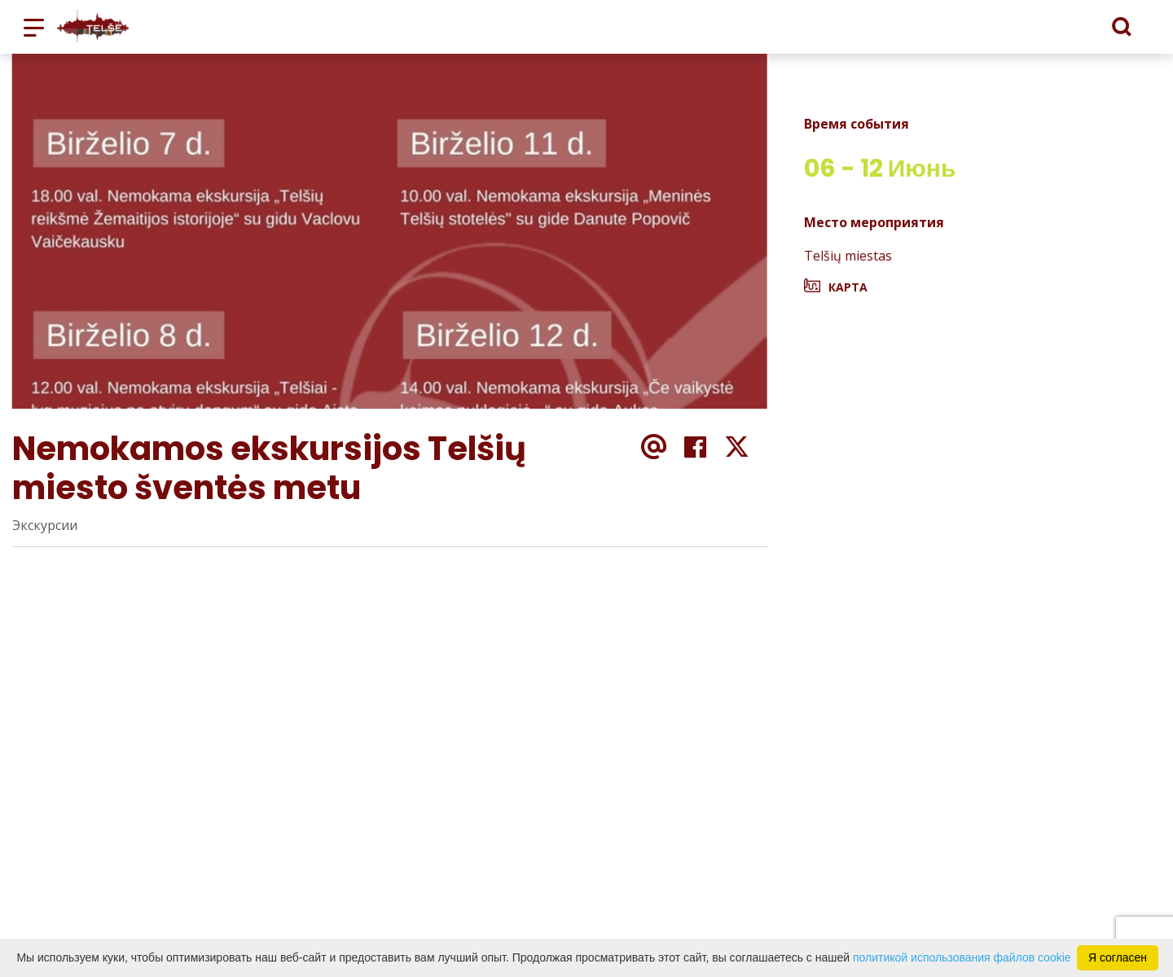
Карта (848, 287)
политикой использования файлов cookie (962, 957)
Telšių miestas (848, 256)
